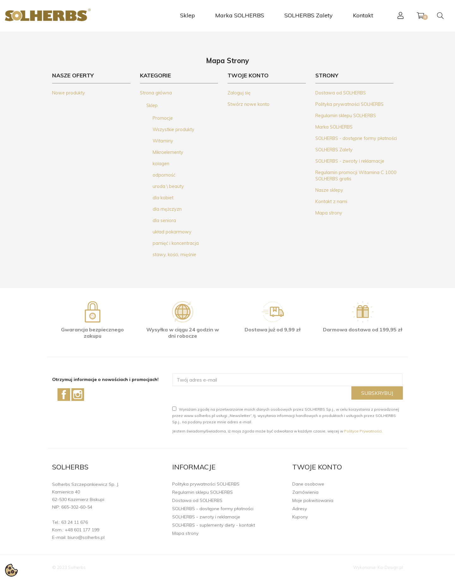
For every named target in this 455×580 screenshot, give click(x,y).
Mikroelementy (168, 152)
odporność (164, 175)
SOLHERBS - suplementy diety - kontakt (213, 525)
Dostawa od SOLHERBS (340, 93)
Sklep (187, 15)
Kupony (300, 517)
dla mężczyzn (167, 209)
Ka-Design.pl (390, 567)
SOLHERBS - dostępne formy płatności (356, 138)
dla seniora (164, 220)
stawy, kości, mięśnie (174, 254)
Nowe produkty (68, 93)
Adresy (299, 508)
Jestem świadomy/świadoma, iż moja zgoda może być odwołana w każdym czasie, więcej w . (277, 431)
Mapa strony (328, 213)
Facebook (64, 394)
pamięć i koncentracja (176, 243)
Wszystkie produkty (173, 129)
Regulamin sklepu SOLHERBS (345, 115)
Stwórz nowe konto (249, 104)
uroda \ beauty (168, 186)
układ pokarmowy (172, 232)
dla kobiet (163, 198)
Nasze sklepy (329, 190)
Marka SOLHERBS (239, 15)
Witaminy (163, 141)
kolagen (161, 163)
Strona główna (156, 93)
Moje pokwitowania (312, 500)
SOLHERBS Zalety (308, 15)
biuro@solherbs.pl (86, 537)
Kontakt (363, 15)
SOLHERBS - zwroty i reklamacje (349, 161)
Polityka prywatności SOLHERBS (349, 104)
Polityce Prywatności (363, 431)
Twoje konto (317, 466)
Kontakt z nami (331, 201)
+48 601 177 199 (82, 530)
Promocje (163, 118)
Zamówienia (305, 492)
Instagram (77, 394)
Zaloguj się (239, 93)
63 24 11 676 (74, 522)
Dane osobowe (308, 484)
